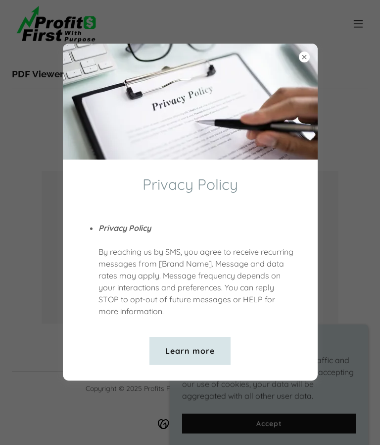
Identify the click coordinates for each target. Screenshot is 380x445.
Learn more (190, 351)
